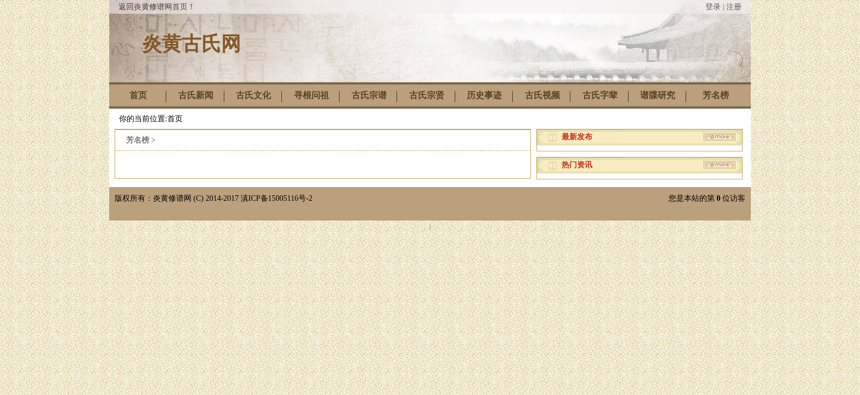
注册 (734, 7)
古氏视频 (542, 95)
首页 (138, 95)
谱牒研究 (657, 95)
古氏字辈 (600, 95)
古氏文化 (253, 95)
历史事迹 (484, 95)
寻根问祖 (311, 95)
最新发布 (577, 137)
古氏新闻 (195, 95)
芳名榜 (716, 95)
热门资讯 (577, 165)
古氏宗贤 (426, 95)
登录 (713, 7)
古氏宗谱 (369, 95)
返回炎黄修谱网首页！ (156, 7)
